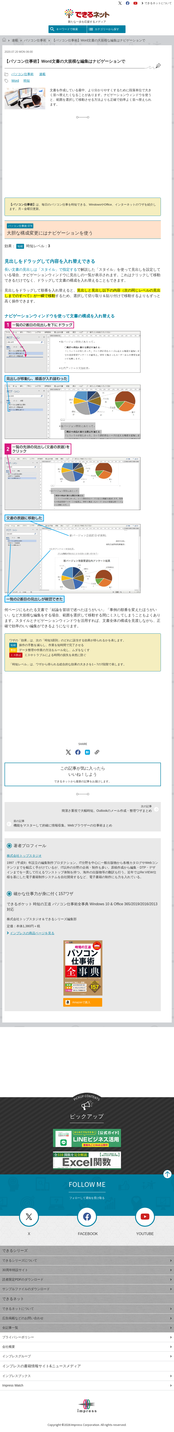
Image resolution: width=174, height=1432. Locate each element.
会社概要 (87, 1346)
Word (15, 80)
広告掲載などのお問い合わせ (87, 1318)
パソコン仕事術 (35, 40)
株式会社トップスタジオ (24, 855)
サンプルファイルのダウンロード (87, 1289)
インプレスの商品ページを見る (30, 933)
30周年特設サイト (87, 1270)
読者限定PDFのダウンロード (87, 1279)
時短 (27, 80)
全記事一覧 (87, 1327)
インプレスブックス (87, 1376)
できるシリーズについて (87, 1260)
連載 (15, 40)
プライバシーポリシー (87, 1337)
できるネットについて (157, 3)
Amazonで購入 (81, 1002)
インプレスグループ (87, 1356)
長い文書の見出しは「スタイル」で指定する (41, 269)
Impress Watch (87, 1385)
